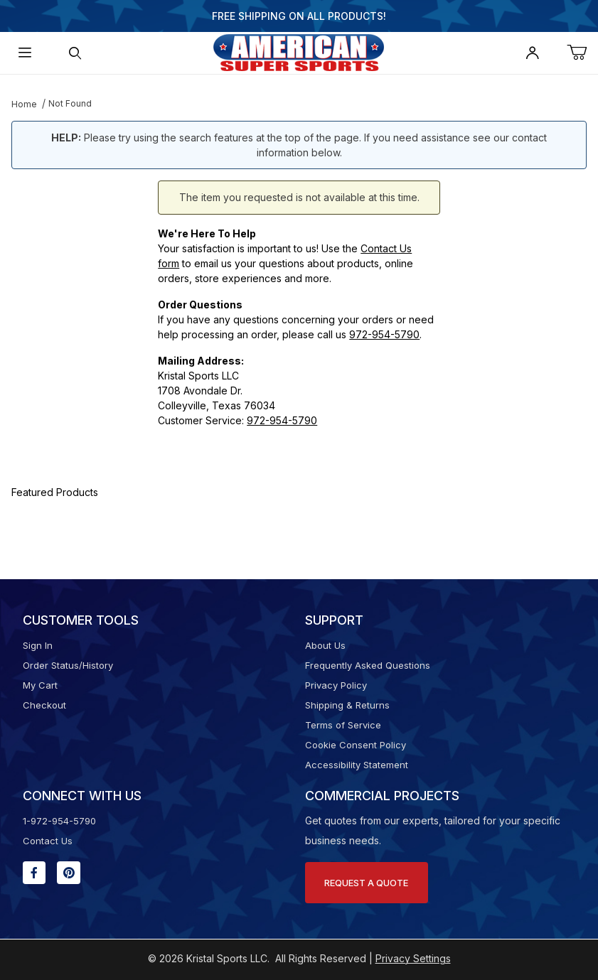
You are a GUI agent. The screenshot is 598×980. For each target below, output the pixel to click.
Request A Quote (366, 882)
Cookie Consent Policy (355, 744)
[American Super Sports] (298, 51)
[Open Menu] (25, 53)
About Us (325, 645)
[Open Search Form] (75, 53)
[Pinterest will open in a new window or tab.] (68, 872)
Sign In (38, 645)
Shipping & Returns (347, 705)
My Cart (40, 685)
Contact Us (48, 840)
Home (24, 104)
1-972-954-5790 (59, 820)
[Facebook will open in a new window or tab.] (34, 872)
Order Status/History (68, 665)
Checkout (44, 705)
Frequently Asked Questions (367, 665)
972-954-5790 (384, 334)
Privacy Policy (336, 685)
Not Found (70, 103)
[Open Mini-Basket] (582, 53)
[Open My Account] (532, 53)
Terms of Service (343, 725)
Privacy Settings (413, 958)
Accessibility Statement (356, 764)
